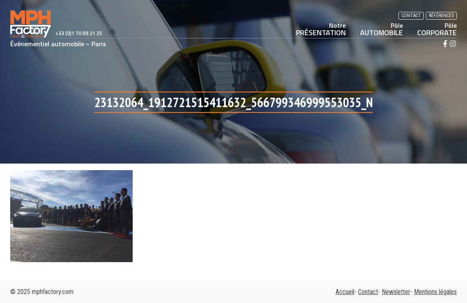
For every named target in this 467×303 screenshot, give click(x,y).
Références (441, 15)
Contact (411, 15)
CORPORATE (437, 29)
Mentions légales (435, 292)
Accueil (345, 292)
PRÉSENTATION (321, 29)
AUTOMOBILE (381, 29)
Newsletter (396, 292)
